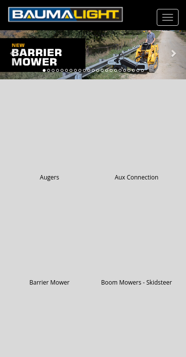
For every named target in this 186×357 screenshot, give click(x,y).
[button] (14, 54)
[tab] (44, 70)
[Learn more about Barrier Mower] (93, 54)
